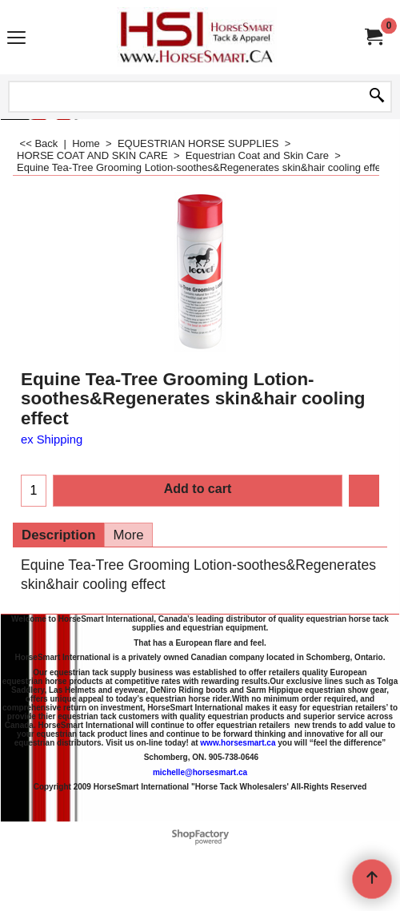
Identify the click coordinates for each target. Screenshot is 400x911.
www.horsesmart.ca (237, 742)
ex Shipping (51, 439)
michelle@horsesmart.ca (200, 771)
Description (58, 535)
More (128, 535)
